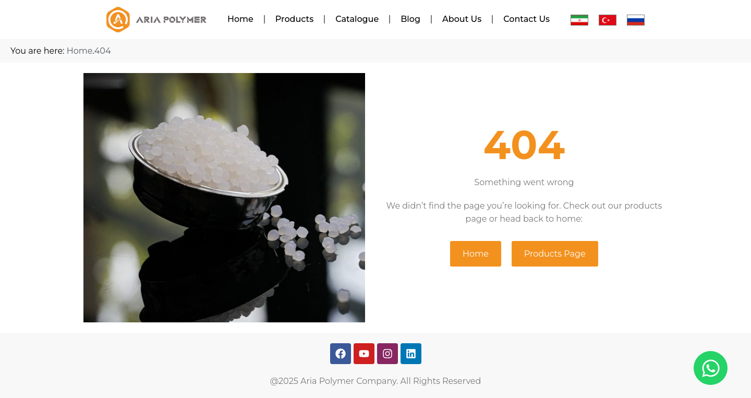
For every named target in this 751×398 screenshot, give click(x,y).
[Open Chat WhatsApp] (711, 368)
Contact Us (526, 19)
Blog (410, 19)
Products (294, 19)
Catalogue (357, 19)
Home (240, 19)
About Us (461, 19)
